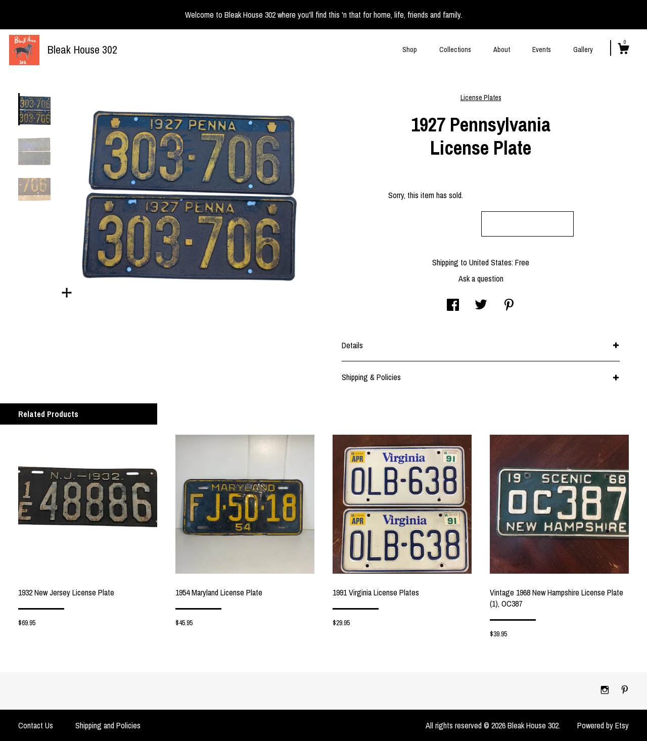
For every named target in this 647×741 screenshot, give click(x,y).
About (501, 49)
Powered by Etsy (603, 725)
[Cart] (623, 50)
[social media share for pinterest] (509, 305)
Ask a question (480, 278)
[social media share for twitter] (481, 305)
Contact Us (35, 725)
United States (490, 262)
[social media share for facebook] (453, 305)
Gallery (583, 49)
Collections (455, 49)
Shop (409, 49)
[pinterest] (625, 690)
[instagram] (606, 690)
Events (541, 49)
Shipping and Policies (108, 725)
